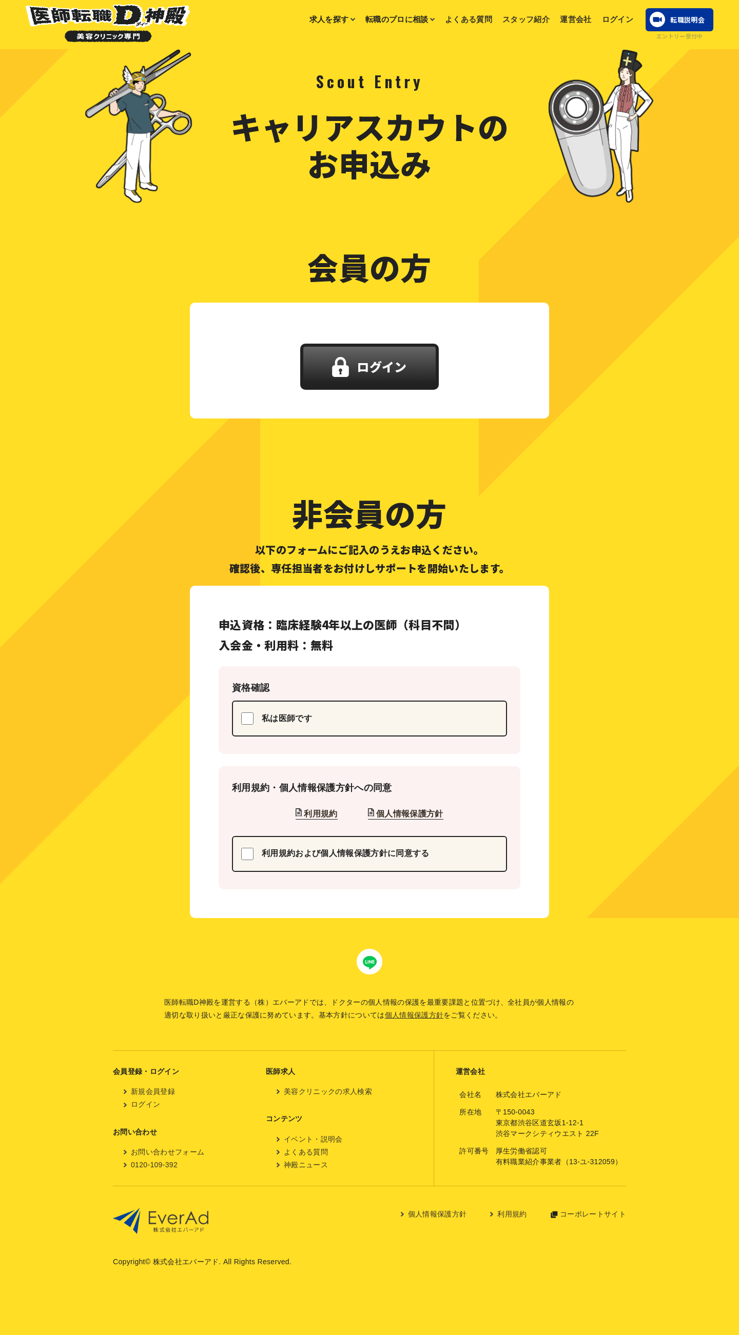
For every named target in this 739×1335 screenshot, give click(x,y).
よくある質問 (468, 19)
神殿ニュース (306, 1165)
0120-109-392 (154, 1165)
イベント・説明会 (313, 1139)
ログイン (617, 19)
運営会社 (575, 19)
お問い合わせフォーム (167, 1152)
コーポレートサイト (593, 1214)
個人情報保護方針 (409, 813)
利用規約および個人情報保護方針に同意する (335, 854)
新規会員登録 (153, 1091)
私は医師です (276, 718)
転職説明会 (687, 20)
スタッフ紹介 (526, 19)
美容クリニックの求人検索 (328, 1091)
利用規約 (320, 813)
